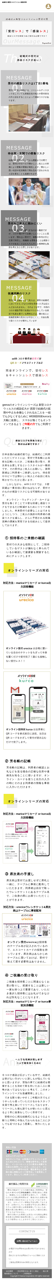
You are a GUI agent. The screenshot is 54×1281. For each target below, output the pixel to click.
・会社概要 (8, 1271)
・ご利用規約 (26, 1274)
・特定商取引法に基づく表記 (27, 1271)
